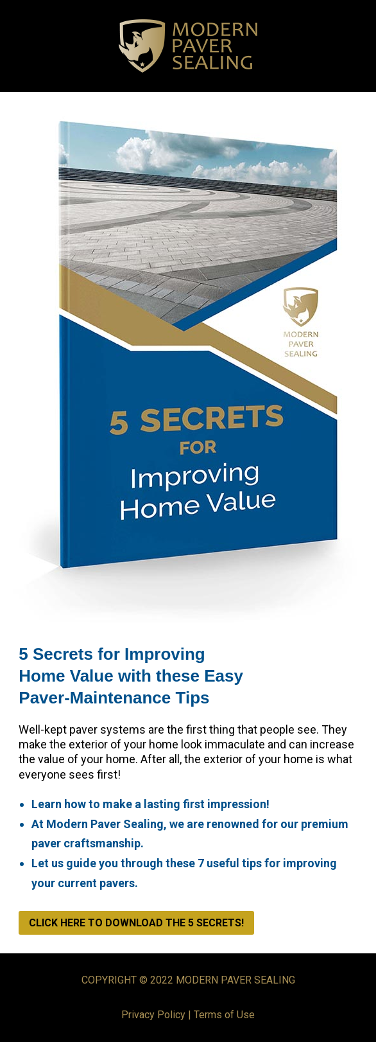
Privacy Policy (153, 1015)
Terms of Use (224, 1015)
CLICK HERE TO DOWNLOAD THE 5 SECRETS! (136, 923)
